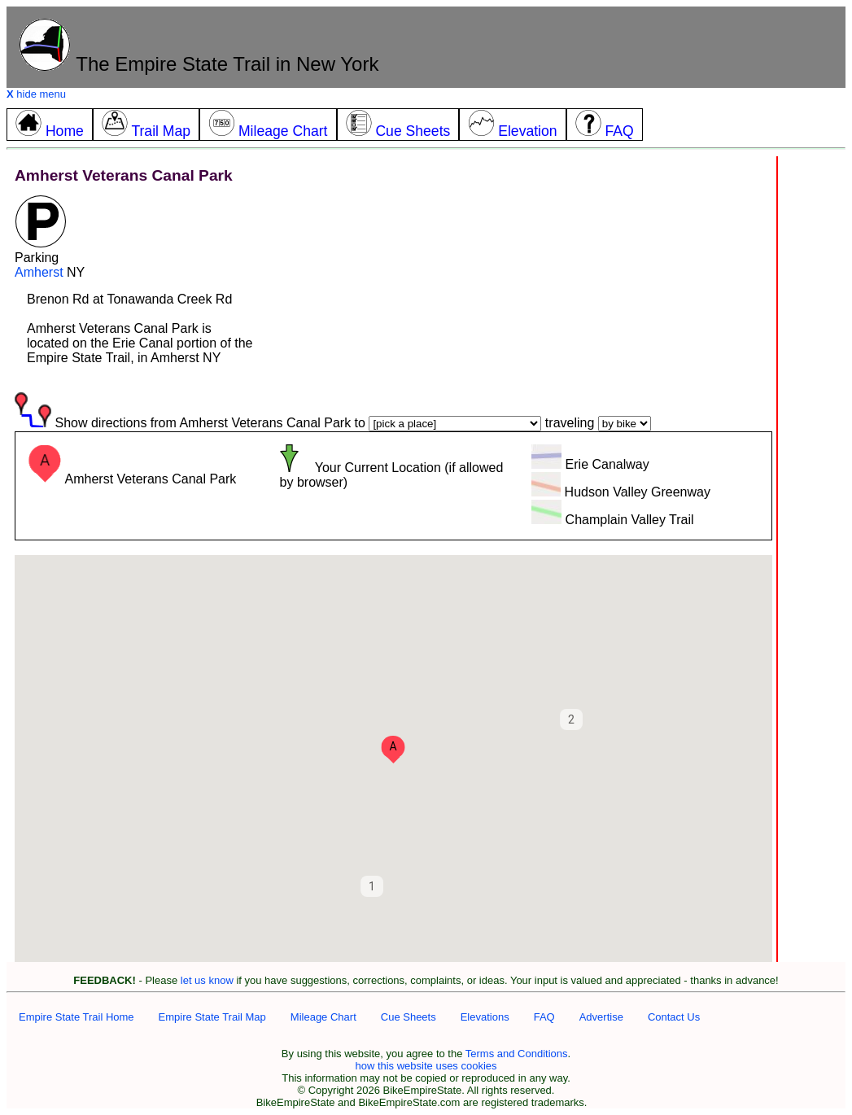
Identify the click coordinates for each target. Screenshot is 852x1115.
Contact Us (674, 1017)
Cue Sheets (408, 1017)
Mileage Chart (323, 1017)
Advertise (601, 1017)
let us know (207, 980)
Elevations (485, 1017)
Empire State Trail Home (76, 1017)
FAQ (544, 1017)
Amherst (39, 272)
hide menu (36, 94)
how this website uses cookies (425, 1066)
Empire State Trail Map (212, 1017)
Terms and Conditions (516, 1053)
